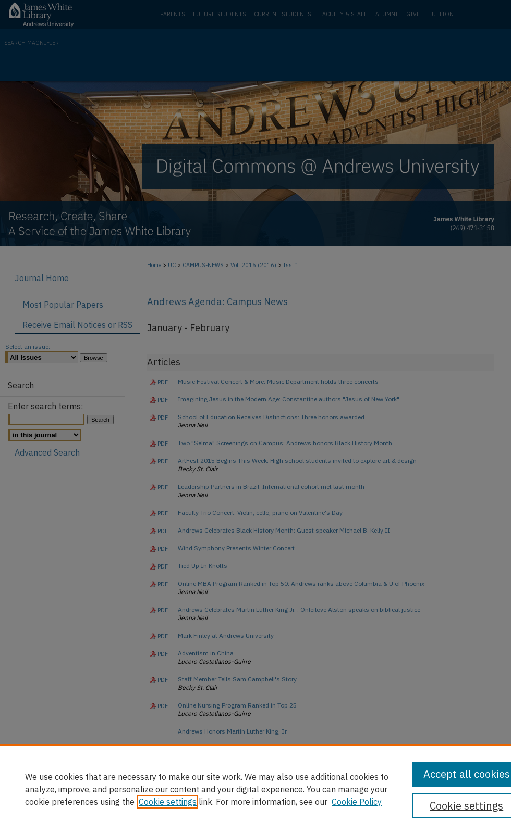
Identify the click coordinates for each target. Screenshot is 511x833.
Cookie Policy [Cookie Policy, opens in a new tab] (357, 802)
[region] (255, 788)
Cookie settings (168, 802)
